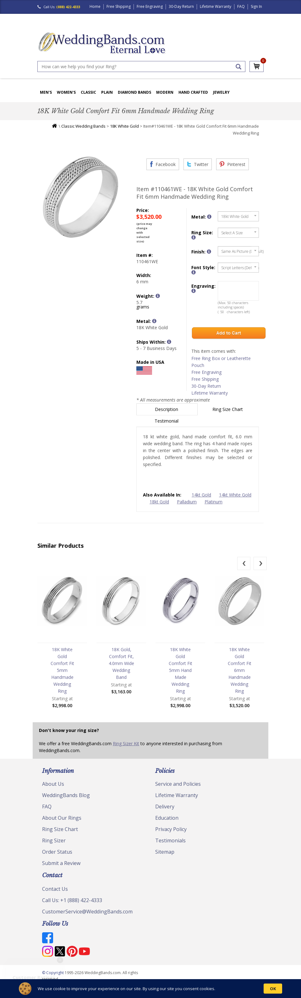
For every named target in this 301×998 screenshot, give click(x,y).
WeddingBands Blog (66, 795)
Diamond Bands (134, 92)
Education (166, 817)
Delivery (164, 806)
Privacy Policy (171, 829)
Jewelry (221, 92)
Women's (66, 92)
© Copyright (53, 972)
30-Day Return (181, 6)
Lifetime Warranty (215, 6)
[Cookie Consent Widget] (150, 988)
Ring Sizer (54, 840)
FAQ (241, 6)
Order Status (57, 851)
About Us (53, 783)
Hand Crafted (193, 92)
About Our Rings (61, 817)
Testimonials (170, 840)
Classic (88, 92)
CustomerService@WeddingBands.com (87, 911)
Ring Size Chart (228, 409)
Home (95, 6)
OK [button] (273, 988)
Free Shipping (119, 6)
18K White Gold (124, 126)
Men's (46, 92)
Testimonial (167, 421)
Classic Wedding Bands (83, 126)
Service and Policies (178, 783)
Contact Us (55, 888)
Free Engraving (150, 6)
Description (167, 409)
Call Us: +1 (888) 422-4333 (72, 900)
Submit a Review (61, 863)
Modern (164, 92)
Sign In (256, 6)
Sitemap (164, 851)
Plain (107, 92)
